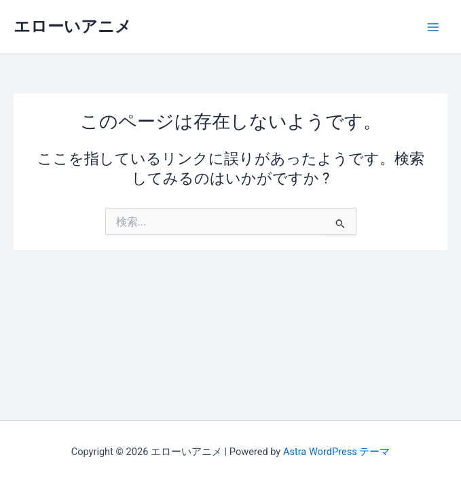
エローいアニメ (73, 26)
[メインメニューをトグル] (433, 27)
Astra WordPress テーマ (336, 452)
